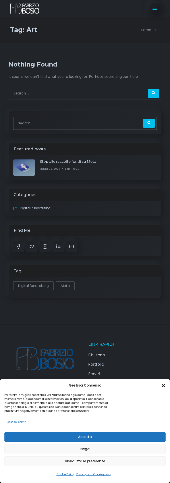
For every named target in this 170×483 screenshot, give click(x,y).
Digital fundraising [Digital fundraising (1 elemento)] (33, 285)
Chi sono (96, 355)
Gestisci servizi (16, 422)
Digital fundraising (35, 208)
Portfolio (96, 364)
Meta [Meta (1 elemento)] (65, 285)
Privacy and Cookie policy (93, 474)
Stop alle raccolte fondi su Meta (68, 161)
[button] (163, 385)
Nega (85, 449)
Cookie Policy (65, 474)
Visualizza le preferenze (85, 461)
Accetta (85, 436)
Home (146, 29)
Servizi (94, 374)
